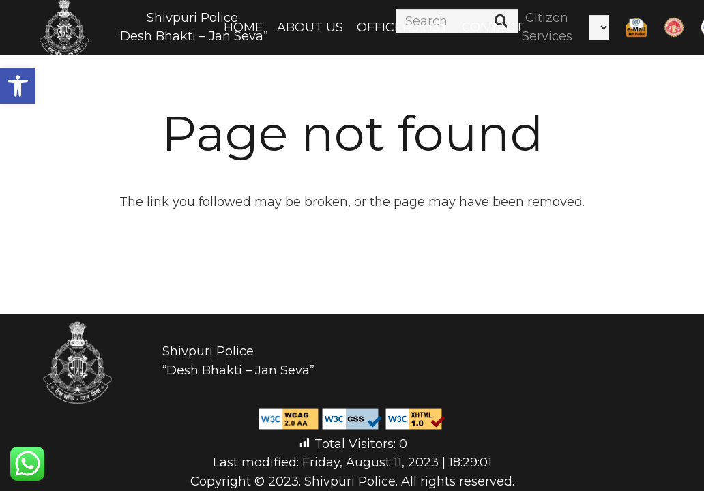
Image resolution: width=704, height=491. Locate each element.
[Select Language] (599, 27)
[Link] (636, 27)
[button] (17, 86)
